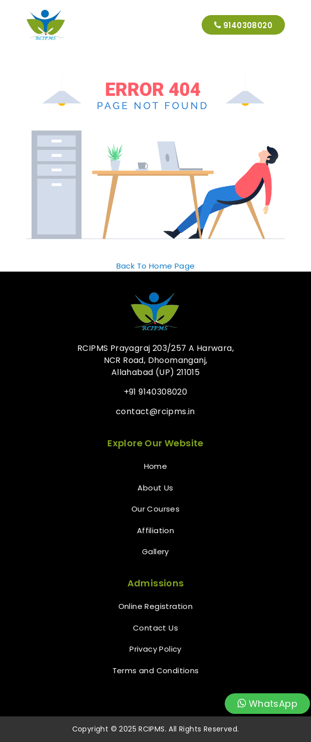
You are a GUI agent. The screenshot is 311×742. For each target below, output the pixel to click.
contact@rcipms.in (155, 411)
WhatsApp (267, 703)
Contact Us (155, 628)
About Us (155, 487)
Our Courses (155, 509)
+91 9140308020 (156, 392)
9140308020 (243, 25)
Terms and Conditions (155, 670)
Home (156, 466)
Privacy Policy (155, 649)
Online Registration (155, 606)
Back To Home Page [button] (155, 266)
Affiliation (155, 530)
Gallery (155, 551)
